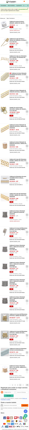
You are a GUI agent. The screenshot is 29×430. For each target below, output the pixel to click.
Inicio (2, 14)
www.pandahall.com (23, 9)
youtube (15, 417)
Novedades (3, 5)
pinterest (8, 418)
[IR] (23, 385)
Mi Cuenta (27, 2)
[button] (28, 5)
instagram (11, 418)
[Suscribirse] (12, 405)
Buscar (20, 2)
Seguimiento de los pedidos (25, 411)
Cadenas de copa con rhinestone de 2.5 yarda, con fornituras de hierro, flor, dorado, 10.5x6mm (18, 57)
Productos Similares (18, 14)
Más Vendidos (11, 5)
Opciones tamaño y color (15, 32)
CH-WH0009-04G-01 (8, 14)
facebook (4, 418)
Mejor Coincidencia (10, 18)
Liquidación (19, 5)
